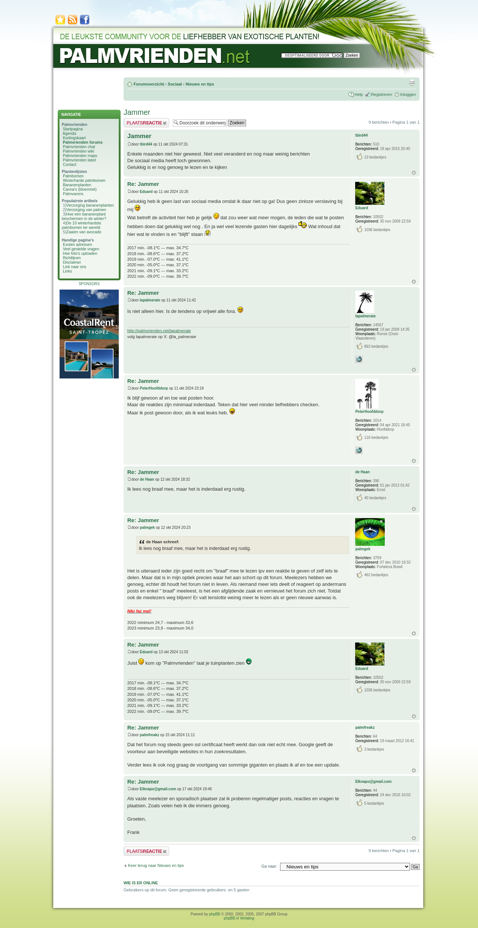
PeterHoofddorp (154, 388)
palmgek (147, 527)
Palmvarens (73, 193)
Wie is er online (141, 883)
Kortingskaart (74, 138)
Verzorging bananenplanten (90, 205)
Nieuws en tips (200, 84)
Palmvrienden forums (82, 142)
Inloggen (408, 94)
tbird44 (146, 144)
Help (358, 94)
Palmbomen (73, 176)
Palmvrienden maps (80, 155)
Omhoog (414, 173)
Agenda (69, 133)
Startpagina (73, 129)
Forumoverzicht (149, 84)
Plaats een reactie (146, 122)
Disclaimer (72, 262)
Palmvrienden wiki (78, 151)
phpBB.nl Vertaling (239, 918)
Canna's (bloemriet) (80, 189)
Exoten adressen (77, 244)
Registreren (381, 94)
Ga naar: (269, 866)
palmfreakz (149, 735)
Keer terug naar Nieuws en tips (156, 865)
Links (67, 271)
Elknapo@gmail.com (158, 789)
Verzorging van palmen (86, 209)
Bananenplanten (77, 185)
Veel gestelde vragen (81, 249)
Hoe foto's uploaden (80, 253)
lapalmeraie (150, 300)
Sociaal (175, 84)
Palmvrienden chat (79, 146)
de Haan (147, 479)
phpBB (214, 914)
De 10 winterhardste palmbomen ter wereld (81, 225)
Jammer (137, 112)
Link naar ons (74, 266)
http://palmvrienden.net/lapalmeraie (159, 330)
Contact (69, 164)
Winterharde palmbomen (84, 180)
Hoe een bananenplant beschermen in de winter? (84, 216)
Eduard (146, 192)
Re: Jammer (143, 184)
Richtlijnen (72, 258)
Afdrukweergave (412, 82)
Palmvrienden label (79, 160)
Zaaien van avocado (83, 232)
